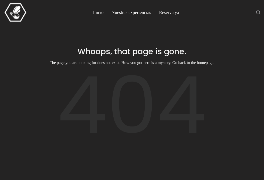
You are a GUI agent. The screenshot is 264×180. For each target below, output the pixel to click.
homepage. (205, 62)
